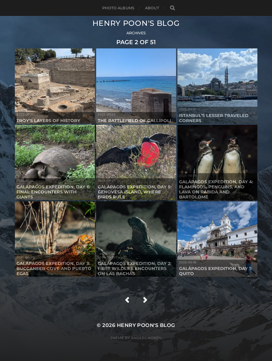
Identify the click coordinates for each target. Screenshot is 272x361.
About (152, 8)
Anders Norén (146, 338)
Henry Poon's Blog (136, 23)
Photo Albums (118, 8)
